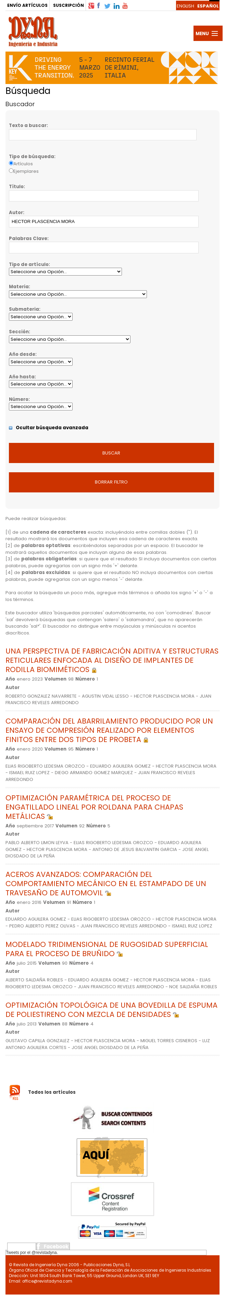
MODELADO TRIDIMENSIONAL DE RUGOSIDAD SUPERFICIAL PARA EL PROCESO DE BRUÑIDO (106, 949)
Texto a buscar (28, 125)
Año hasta (22, 377)
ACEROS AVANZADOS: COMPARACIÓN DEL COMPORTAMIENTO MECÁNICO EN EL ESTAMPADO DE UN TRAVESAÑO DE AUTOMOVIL (105, 883)
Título (16, 186)
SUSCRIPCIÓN (68, 5)
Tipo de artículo (29, 264)
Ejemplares (26, 171)
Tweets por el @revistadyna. (32, 1252)
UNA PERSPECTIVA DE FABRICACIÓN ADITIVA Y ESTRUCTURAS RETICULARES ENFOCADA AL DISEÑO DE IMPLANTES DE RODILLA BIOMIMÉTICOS (111, 660)
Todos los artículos (52, 1092)
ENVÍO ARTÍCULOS (27, 5)
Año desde (22, 354)
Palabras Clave (28, 238)
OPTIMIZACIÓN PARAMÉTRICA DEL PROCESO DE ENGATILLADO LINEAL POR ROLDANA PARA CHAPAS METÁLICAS (94, 807)
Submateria (24, 309)
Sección (19, 332)
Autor (16, 212)
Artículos (23, 163)
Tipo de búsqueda (31, 156)
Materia (19, 286)
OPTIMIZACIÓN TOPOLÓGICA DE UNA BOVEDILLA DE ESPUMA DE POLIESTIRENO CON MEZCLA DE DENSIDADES (111, 1009)
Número (18, 399)
